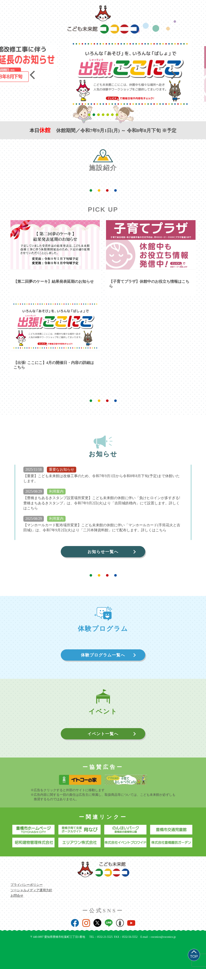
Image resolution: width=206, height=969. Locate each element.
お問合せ (16, 895)
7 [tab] (117, 115)
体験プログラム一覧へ (103, 655)
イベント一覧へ (103, 734)
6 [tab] (113, 115)
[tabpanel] (101, 64)
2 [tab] (94, 115)
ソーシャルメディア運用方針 (31, 890)
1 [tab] (90, 115)
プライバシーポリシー (26, 884)
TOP (194, 956)
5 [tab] (108, 115)
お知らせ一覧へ (103, 551)
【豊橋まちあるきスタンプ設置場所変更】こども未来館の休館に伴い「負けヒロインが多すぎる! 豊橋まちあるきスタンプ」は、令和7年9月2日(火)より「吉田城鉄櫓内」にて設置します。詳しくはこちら (101, 503)
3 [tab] (99, 115)
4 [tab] (103, 115)
